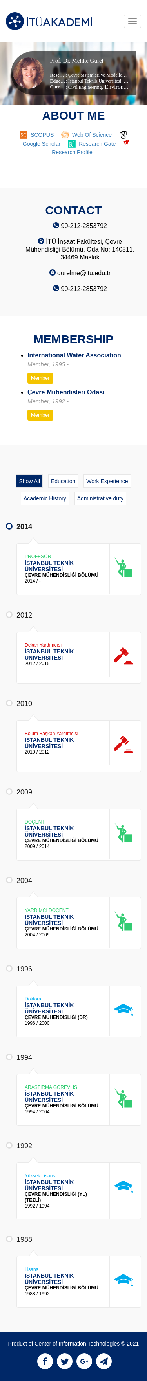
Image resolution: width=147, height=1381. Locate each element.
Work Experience (107, 481)
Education (63, 481)
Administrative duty (100, 498)
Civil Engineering (85, 87)
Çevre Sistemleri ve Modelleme (98, 75)
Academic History (45, 498)
